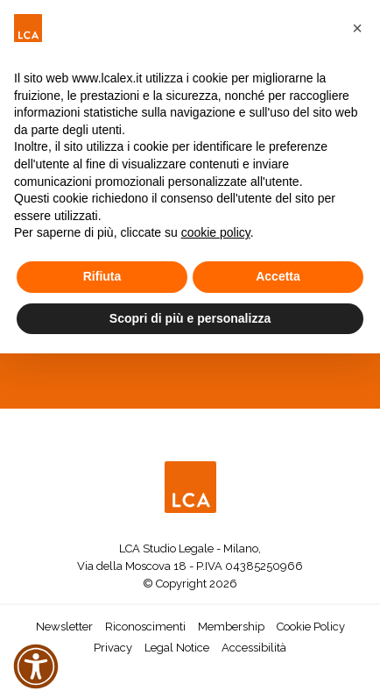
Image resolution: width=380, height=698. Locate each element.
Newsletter (64, 626)
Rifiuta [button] (102, 276)
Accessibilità (254, 647)
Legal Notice (176, 647)
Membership (231, 626)
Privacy (113, 647)
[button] (357, 28)
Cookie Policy (311, 626)
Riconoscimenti (145, 626)
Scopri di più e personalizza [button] (190, 318)
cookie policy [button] (215, 232)
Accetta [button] (278, 276)
